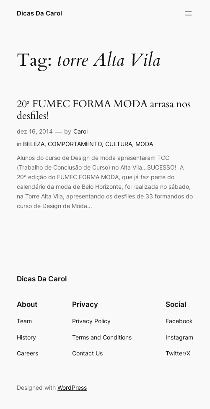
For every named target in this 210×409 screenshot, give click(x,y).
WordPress (72, 387)
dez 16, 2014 (35, 131)
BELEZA (33, 143)
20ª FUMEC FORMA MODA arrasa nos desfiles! (104, 110)
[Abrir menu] (188, 13)
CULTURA (118, 143)
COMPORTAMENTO (75, 143)
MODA (144, 143)
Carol (80, 131)
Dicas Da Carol (39, 13)
